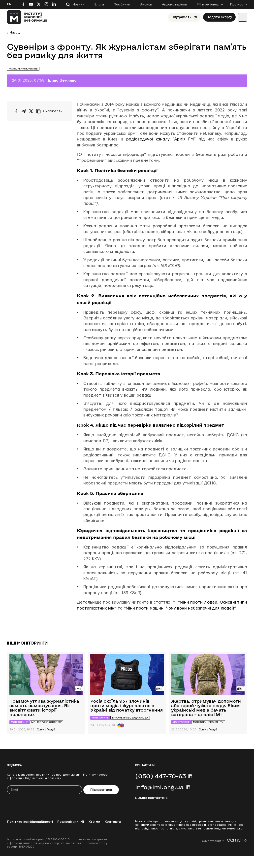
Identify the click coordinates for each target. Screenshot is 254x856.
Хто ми (94, 821)
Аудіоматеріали (174, 4)
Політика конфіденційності (30, 821)
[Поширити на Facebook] (16, 111)
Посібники (122, 4)
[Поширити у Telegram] (23, 111)
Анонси (146, 4)
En (9, 4)
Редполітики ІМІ (70, 821)
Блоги (99, 4)
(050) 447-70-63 (160, 776)
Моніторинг (19, 722)
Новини (79, 4)
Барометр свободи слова (130, 717)
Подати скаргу (219, 17)
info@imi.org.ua (159, 787)
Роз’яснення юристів (23, 68)
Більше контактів (149, 798)
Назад (15, 32)
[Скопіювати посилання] (50, 111)
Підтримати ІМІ (184, 17)
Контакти (113, 821)
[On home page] (27, 17)
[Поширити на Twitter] (31, 111)
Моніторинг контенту (46, 722)
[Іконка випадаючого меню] (242, 17)
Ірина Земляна (62, 80)
